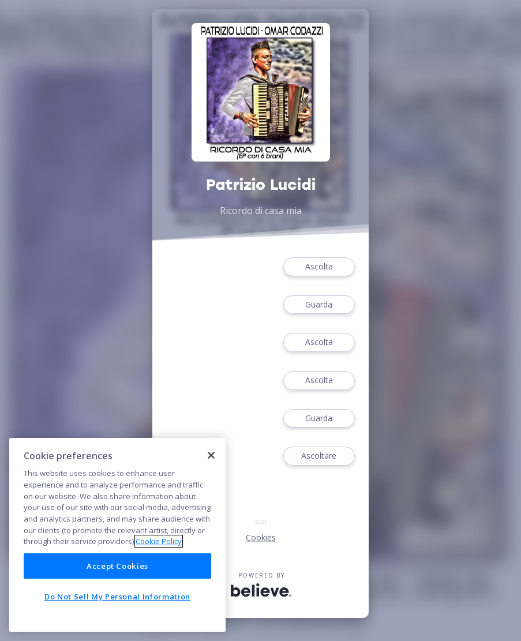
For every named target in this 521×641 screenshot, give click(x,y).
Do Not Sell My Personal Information (117, 596)
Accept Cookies (117, 566)
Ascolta (319, 267)
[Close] (211, 455)
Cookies (261, 537)
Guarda (319, 305)
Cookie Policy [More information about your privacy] (159, 541)
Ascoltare (319, 456)
